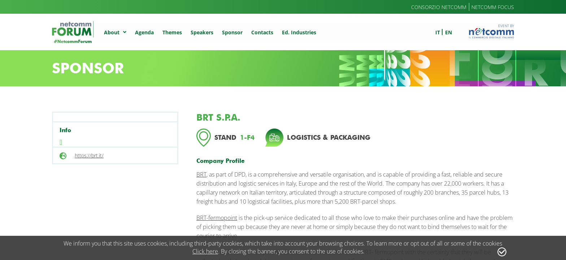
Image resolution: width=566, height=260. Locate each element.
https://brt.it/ (89, 155)
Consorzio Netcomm (438, 7)
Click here (205, 251)
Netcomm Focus (492, 7)
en (448, 32)
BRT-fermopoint (216, 218)
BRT (201, 174)
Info (65, 130)
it (437, 32)
